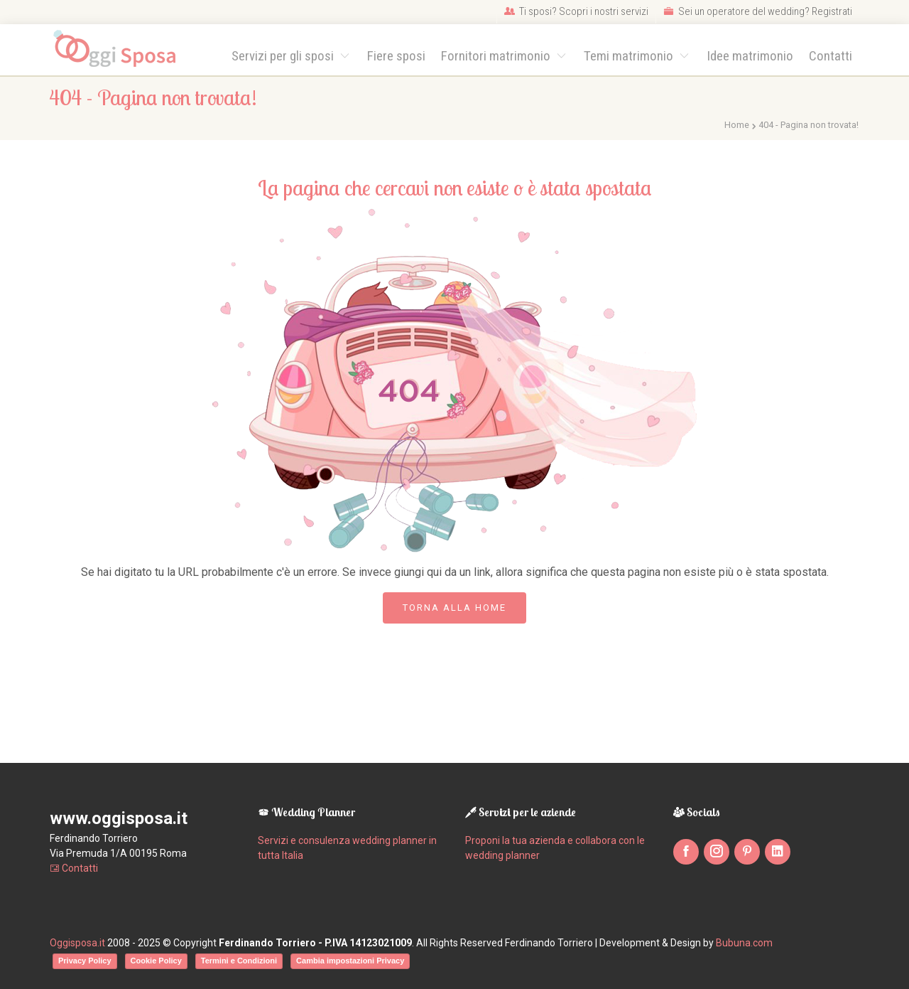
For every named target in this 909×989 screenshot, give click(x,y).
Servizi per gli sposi (284, 56)
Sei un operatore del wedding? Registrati (757, 11)
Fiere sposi (396, 56)
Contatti (830, 56)
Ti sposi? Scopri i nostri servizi (576, 11)
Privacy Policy (84, 960)
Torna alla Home (454, 607)
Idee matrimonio (750, 56)
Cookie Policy (156, 960)
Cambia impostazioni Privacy (350, 960)
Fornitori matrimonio (497, 56)
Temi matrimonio (630, 56)
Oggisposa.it (77, 942)
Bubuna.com (744, 942)
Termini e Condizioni (239, 960)
